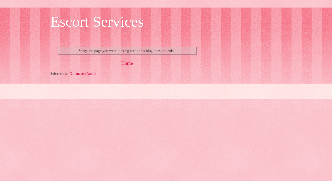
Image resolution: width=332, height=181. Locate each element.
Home (127, 63)
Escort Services (97, 21)
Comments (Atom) (82, 74)
